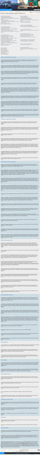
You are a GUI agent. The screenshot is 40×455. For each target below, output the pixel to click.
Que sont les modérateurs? (23, 16)
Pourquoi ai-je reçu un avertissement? (5, 41)
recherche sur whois (14, 442)
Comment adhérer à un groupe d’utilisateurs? (26, 18)
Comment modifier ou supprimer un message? (7, 35)
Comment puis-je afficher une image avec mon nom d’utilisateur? (9, 29)
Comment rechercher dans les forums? (25, 33)
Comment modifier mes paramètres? (5, 26)
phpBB (16, 451)
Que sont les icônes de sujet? (4, 54)
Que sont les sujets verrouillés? (5, 53)
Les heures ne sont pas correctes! (5, 27)
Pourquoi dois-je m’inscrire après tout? (6, 16)
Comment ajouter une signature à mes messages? (7, 36)
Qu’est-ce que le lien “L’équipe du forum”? (25, 22)
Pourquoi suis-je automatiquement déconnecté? (7, 17)
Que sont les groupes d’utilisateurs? (24, 17)
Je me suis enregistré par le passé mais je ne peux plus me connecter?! (10, 21)
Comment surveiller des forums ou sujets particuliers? (27, 40)
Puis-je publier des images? (4, 50)
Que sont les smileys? (3, 49)
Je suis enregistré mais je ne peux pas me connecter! (7, 20)
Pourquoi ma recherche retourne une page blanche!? (27, 35)
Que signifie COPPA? (3, 22)
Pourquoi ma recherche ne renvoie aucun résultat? (26, 34)
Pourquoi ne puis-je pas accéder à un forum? (6, 39)
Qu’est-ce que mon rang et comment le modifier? (7, 30)
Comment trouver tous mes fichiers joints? (25, 44)
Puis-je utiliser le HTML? (4, 48)
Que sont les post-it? (3, 52)
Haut (2, 62)
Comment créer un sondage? (4, 37)
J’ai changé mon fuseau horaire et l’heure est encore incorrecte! (9, 28)
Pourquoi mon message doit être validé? (6, 44)
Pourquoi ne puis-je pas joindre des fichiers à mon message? (8, 40)
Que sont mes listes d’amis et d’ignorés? (25, 29)
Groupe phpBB (28, 430)
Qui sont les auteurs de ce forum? (24, 47)
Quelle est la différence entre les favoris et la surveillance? (27, 39)
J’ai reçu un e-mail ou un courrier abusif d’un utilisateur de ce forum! (29, 26)
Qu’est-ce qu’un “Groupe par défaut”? (25, 21)
